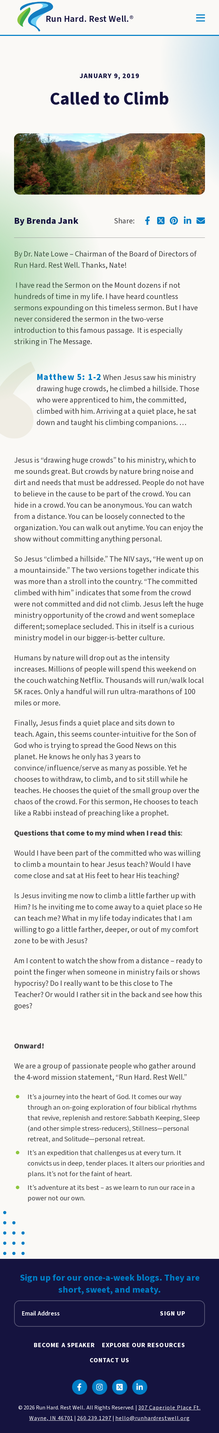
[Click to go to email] (201, 220)
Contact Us (109, 1360)
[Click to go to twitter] (160, 220)
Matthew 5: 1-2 (69, 377)
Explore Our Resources (143, 1345)
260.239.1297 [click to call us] (94, 1418)
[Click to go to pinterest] (174, 220)
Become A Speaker (64, 1345)
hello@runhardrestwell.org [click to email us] (152, 1418)
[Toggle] (200, 17)
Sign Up (172, 1314)
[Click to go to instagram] (99, 1387)
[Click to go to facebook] (147, 220)
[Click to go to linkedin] (187, 220)
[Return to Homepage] (74, 18)
